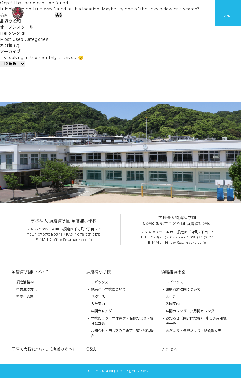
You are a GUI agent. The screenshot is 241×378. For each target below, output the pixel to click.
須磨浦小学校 (98, 271)
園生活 (171, 296)
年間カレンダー (103, 311)
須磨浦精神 (25, 282)
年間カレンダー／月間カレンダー (192, 311)
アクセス (169, 349)
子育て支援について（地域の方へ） (44, 349)
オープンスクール (16, 27)
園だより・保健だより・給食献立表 (193, 331)
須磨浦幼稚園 (173, 271)
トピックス (99, 282)
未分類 (6, 45)
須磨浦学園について (30, 271)
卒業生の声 (25, 296)
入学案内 (98, 304)
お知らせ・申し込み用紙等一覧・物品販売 (122, 333)
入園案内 (173, 304)
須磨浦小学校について (108, 289)
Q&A (91, 349)
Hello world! (12, 33)
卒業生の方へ (26, 289)
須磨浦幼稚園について (183, 289)
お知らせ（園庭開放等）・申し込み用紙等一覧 (196, 321)
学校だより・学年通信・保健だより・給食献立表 (122, 321)
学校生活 (98, 296)
